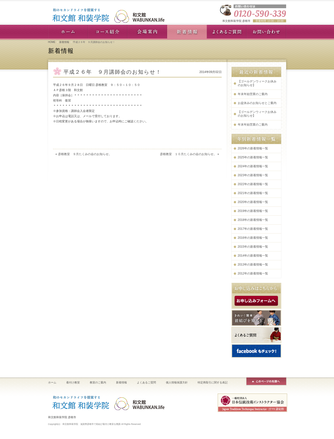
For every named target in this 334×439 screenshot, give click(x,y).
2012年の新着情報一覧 (253, 273)
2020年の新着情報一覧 (253, 202)
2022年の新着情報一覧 (253, 184)
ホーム (52, 382)
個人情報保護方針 (177, 382)
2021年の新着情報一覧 (253, 193)
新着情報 (64, 42)
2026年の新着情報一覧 (253, 148)
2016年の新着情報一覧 (253, 237)
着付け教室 (73, 382)
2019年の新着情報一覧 (253, 211)
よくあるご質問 (146, 382)
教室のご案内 (98, 382)
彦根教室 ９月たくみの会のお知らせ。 (85, 154)
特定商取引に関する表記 (213, 382)
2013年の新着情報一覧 (253, 264)
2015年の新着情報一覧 (253, 246)
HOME (52, 42)
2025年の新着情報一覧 (253, 157)
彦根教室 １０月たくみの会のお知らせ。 (188, 154)
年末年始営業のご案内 (253, 94)
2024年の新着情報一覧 (253, 166)
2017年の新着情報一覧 (253, 229)
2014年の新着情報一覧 (253, 255)
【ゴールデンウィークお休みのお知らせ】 (257, 83)
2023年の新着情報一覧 (253, 175)
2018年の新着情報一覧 (253, 220)
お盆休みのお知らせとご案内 (257, 103)
